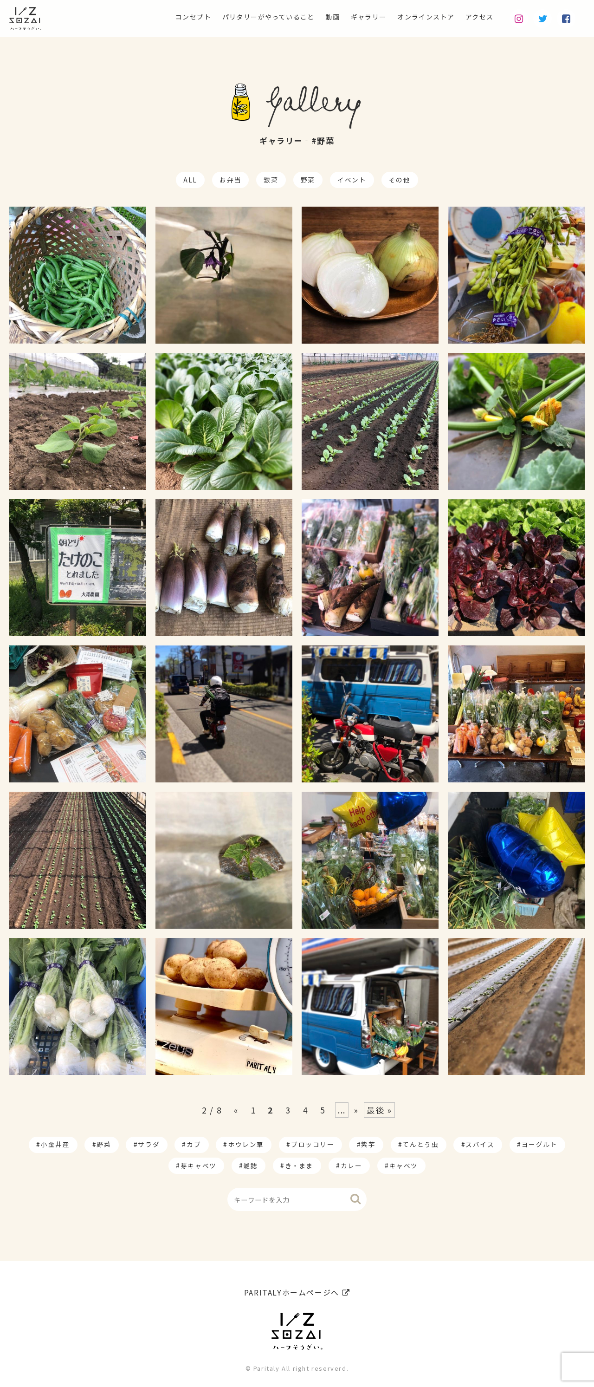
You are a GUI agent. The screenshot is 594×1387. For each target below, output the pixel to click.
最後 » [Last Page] (379, 1110)
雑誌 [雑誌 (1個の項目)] (251, 1165)
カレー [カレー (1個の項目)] (351, 1165)
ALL (190, 179)
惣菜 (271, 179)
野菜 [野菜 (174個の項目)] (104, 1144)
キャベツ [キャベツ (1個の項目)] (403, 1165)
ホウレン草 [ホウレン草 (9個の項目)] (246, 1144)
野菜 (308, 179)
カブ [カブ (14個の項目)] (194, 1144)
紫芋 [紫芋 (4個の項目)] (368, 1144)
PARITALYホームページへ (297, 1289)
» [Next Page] (356, 1110)
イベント (351, 179)
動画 (313, 16)
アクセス (477, 16)
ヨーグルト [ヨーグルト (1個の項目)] (540, 1144)
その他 (400, 179)
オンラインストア (417, 16)
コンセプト (156, 16)
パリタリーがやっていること (241, 16)
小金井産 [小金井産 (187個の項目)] (55, 1144)
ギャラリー (353, 16)
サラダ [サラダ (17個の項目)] (149, 1144)
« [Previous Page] (236, 1110)
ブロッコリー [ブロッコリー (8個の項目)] (313, 1144)
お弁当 (230, 179)
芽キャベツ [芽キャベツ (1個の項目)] (199, 1165)
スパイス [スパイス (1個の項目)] (479, 1144)
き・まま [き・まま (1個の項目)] (299, 1165)
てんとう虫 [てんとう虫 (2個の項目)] (420, 1144)
